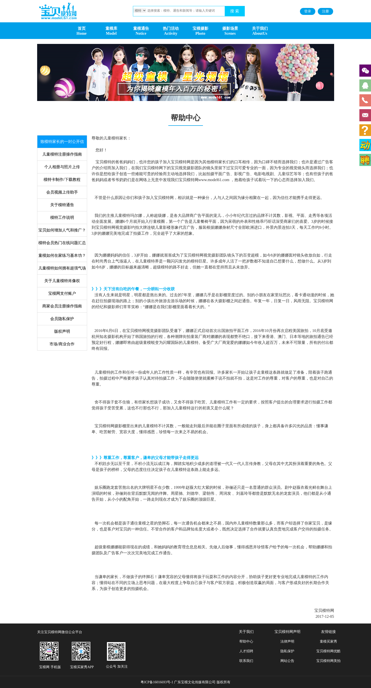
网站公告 (287, 661)
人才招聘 (246, 651)
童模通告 (141, 28)
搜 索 (234, 11)
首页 (82, 28)
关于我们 (260, 28)
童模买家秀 (328, 641)
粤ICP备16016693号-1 (157, 682)
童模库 (111, 28)
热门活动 (171, 28)
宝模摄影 (200, 28)
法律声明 (287, 641)
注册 (325, 11)
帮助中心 (246, 641)
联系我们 (246, 661)
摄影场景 (230, 28)
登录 (307, 11)
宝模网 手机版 (50, 667)
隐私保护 (287, 651)
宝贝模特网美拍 (328, 661)
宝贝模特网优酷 (328, 651)
